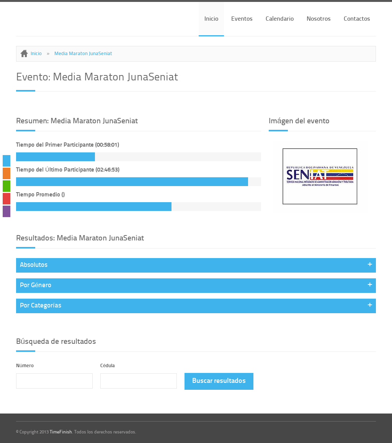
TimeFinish (61, 432)
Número (25, 365)
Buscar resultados (219, 381)
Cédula (107, 365)
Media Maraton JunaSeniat (83, 53)
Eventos (242, 19)
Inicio (211, 19)
